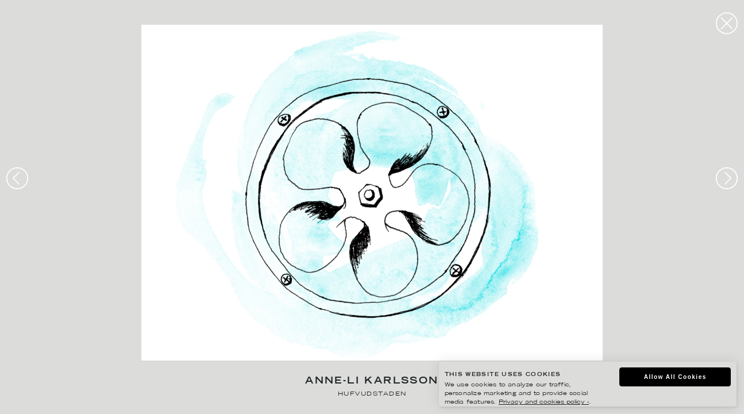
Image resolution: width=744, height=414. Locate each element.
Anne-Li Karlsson (371, 381)
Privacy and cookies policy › (544, 402)
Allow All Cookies (675, 377)
